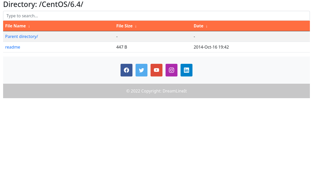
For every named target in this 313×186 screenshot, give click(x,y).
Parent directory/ (21, 36)
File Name (15, 26)
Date (199, 26)
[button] (126, 70)
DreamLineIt (174, 91)
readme (12, 47)
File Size (124, 26)
